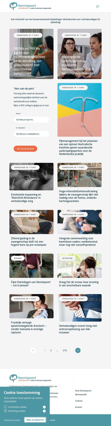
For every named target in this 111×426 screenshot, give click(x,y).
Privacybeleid (49, 420)
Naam (18, 113)
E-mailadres (20, 127)
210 (65, 350)
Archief (78, 407)
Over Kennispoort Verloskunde (83, 392)
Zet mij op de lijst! (25, 149)
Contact (79, 401)
